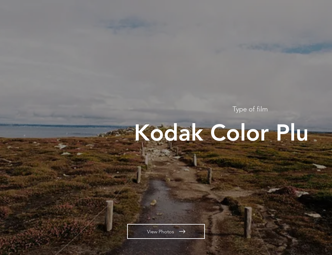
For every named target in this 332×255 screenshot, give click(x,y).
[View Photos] (166, 231)
